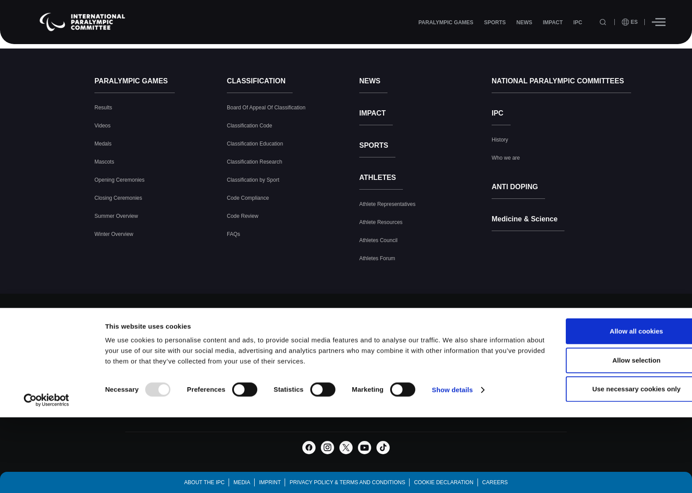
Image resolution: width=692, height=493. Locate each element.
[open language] (630, 22)
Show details (452, 443)
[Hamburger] (659, 22)
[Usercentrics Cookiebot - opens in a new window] (46, 453)
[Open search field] (604, 22)
